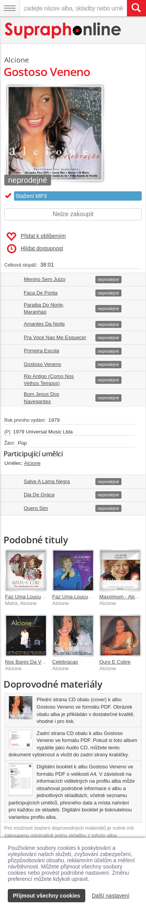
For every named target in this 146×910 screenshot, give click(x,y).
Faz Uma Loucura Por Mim (35, 597)
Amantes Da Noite (44, 324)
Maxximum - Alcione (121, 597)
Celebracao (65, 662)
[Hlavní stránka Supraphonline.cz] (63, 30)
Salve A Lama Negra (47, 481)
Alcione (16, 59)
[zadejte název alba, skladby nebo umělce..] (73, 8)
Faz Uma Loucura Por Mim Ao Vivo (91, 597)
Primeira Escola (41, 351)
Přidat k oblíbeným (36, 236)
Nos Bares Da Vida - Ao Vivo (37, 662)
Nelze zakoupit (73, 214)
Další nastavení (111, 896)
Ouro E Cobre (114, 662)
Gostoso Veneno (42, 364)
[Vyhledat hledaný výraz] (136, 8)
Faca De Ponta (41, 293)
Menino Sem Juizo (44, 279)
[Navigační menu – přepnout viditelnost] (9, 8)
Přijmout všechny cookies (46, 896)
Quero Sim (36, 508)
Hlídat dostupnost (35, 248)
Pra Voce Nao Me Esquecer (55, 337)
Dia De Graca (39, 494)
